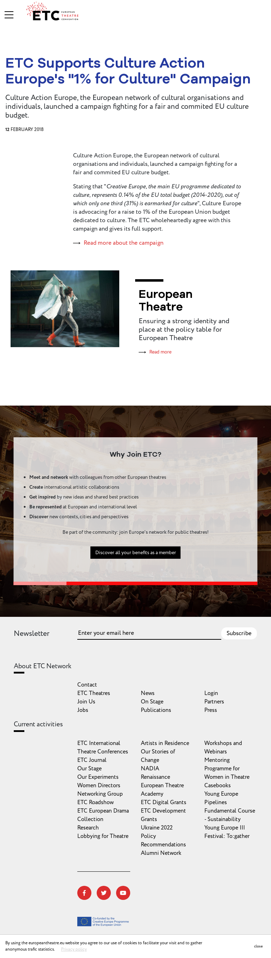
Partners (214, 702)
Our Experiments (98, 777)
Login (211, 693)
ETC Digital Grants (163, 802)
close (258, 946)
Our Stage (89, 768)
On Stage (152, 702)
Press (210, 710)
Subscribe (239, 633)
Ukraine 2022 (157, 828)
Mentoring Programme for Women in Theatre (226, 768)
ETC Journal (92, 760)
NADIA (150, 768)
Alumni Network (161, 853)
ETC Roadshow (95, 802)
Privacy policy (74, 949)
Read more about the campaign (123, 243)
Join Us (86, 702)
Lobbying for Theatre (102, 836)
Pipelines (215, 802)
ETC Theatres (93, 693)
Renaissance (155, 777)
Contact (87, 685)
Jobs (82, 710)
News (148, 693)
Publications (156, 710)
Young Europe (221, 794)
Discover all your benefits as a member (135, 556)
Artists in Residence (165, 743)
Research (88, 828)
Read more (160, 352)
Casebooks (217, 785)
